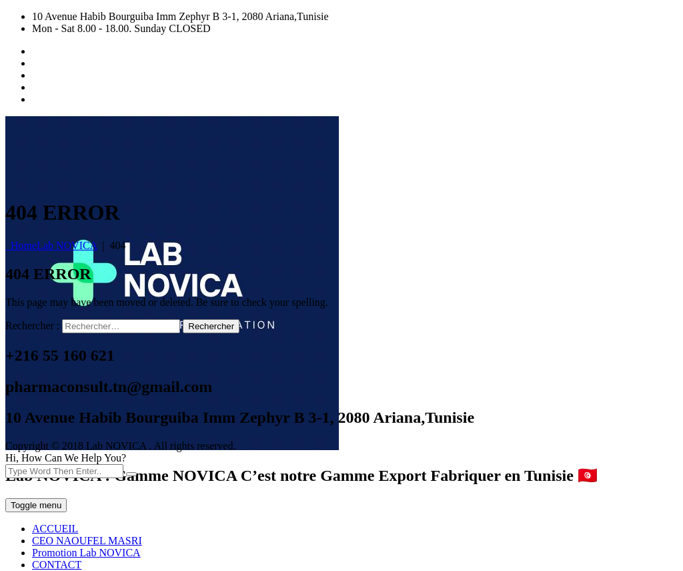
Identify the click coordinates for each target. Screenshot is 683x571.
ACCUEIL (55, 528)
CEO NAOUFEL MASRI (87, 540)
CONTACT (56, 564)
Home (51, 245)
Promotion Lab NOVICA (86, 552)
